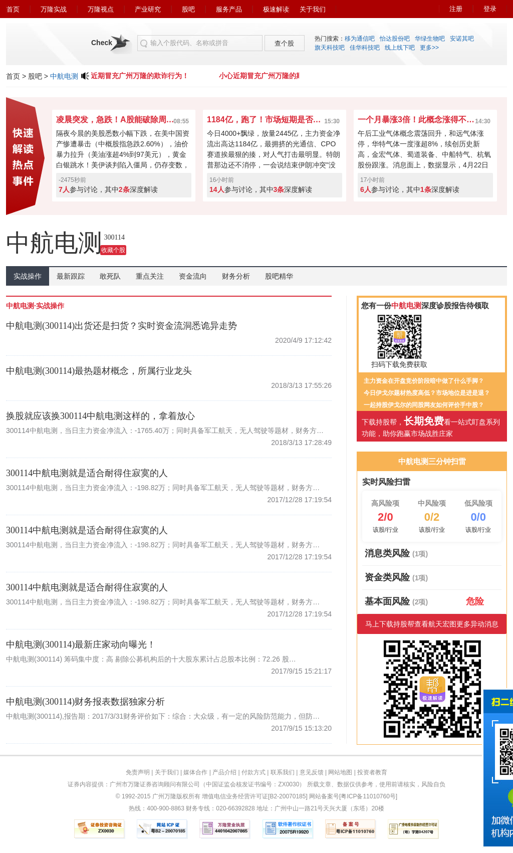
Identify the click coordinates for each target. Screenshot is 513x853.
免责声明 (138, 772)
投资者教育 (372, 772)
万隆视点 (101, 9)
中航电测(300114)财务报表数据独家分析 (85, 702)
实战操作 (28, 276)
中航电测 (64, 76)
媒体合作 (195, 772)
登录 (489, 9)
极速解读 (276, 9)
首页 (13, 9)
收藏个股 (113, 250)
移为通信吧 (360, 38)
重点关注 (150, 276)
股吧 (188, 9)
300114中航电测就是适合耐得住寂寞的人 (87, 473)
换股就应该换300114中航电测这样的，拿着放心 (100, 416)
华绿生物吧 (430, 38)
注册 (455, 9)
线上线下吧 (400, 47)
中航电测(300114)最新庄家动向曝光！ (81, 644)
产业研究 (148, 9)
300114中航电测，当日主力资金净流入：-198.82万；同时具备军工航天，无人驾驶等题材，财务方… (163, 488)
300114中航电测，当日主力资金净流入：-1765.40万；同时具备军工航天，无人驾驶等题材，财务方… (165, 430)
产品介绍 (224, 772)
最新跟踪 (71, 276)
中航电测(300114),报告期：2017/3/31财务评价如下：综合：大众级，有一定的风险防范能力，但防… (163, 716)
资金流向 (193, 276)
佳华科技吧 (365, 47)
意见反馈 (312, 772)
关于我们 (313, 9)
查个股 (284, 43)
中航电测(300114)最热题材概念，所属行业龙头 (99, 371)
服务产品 (229, 9)
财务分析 (236, 276)
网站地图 (340, 772)
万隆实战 (54, 9)
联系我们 (283, 772)
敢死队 (110, 276)
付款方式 (253, 772)
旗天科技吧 (330, 47)
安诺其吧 (462, 38)
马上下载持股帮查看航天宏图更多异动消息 (431, 624)
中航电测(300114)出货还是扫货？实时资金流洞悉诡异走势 (121, 326)
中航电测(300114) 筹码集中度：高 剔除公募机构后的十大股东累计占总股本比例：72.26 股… (151, 659)
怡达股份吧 (395, 38)
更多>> (429, 47)
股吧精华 (279, 276)
